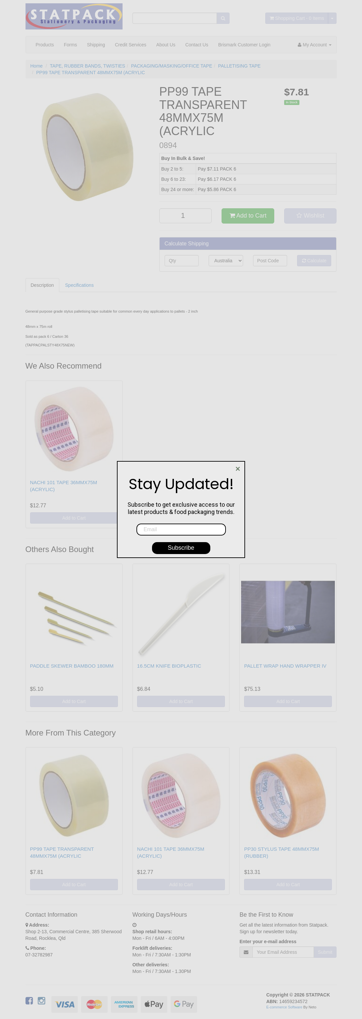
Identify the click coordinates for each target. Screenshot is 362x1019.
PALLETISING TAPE (239, 66)
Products (45, 44)
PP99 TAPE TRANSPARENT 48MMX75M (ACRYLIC (90, 72)
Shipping (96, 44)
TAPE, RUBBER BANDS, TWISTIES (87, 66)
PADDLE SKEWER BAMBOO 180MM (72, 666)
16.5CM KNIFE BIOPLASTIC (169, 666)
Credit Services (130, 44)
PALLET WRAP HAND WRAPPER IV (285, 666)
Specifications (79, 285)
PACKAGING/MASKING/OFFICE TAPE (171, 66)
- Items (297, 18)
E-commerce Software (284, 1007)
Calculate (314, 260)
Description (42, 285)
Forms (70, 44)
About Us (166, 44)
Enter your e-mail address (267, 941)
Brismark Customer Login (244, 44)
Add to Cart (248, 215)
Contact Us (196, 44)
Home (36, 66)
